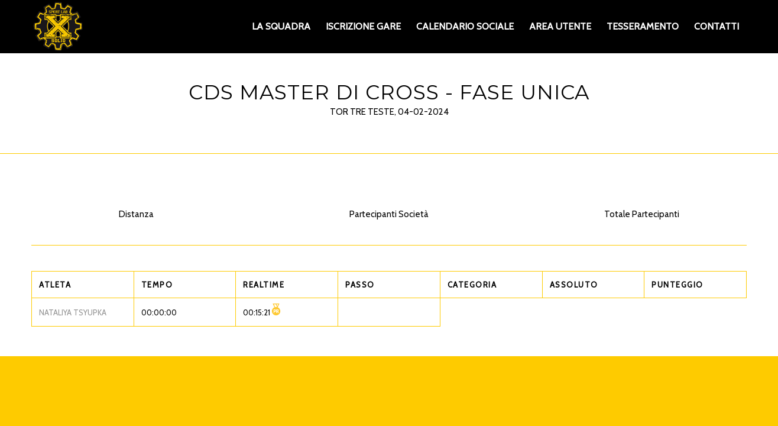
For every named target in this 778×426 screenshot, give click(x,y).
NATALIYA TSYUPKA (72, 312)
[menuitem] (281, 26)
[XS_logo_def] (58, 26)
